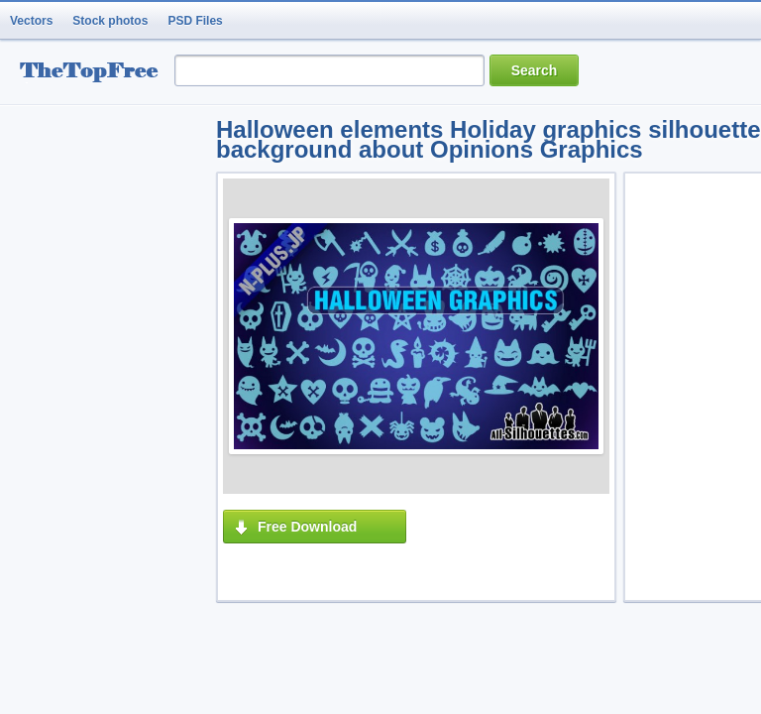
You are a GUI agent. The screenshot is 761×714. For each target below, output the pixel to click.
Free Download (307, 527)
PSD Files (194, 21)
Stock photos (110, 21)
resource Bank (94, 73)
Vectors (31, 21)
